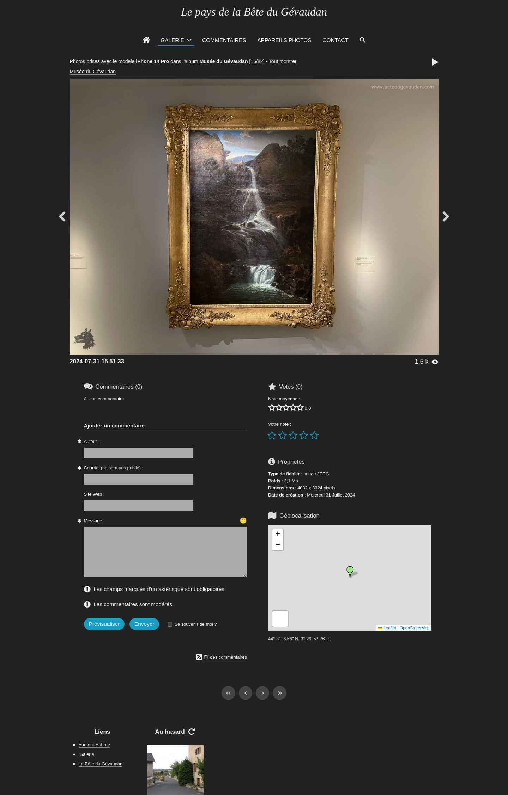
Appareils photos (284, 40)
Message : (94, 520)
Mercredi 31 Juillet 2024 (331, 495)
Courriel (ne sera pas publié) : (114, 467)
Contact (336, 40)
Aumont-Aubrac (94, 744)
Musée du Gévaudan (224, 61)
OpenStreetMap (415, 627)
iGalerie (86, 754)
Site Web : (94, 494)
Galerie (172, 40)
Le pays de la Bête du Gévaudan (254, 11)
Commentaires (224, 40)
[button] (349, 572)
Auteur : (92, 441)
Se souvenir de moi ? (195, 624)
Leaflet (387, 627)
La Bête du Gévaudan (101, 763)
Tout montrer (283, 61)
